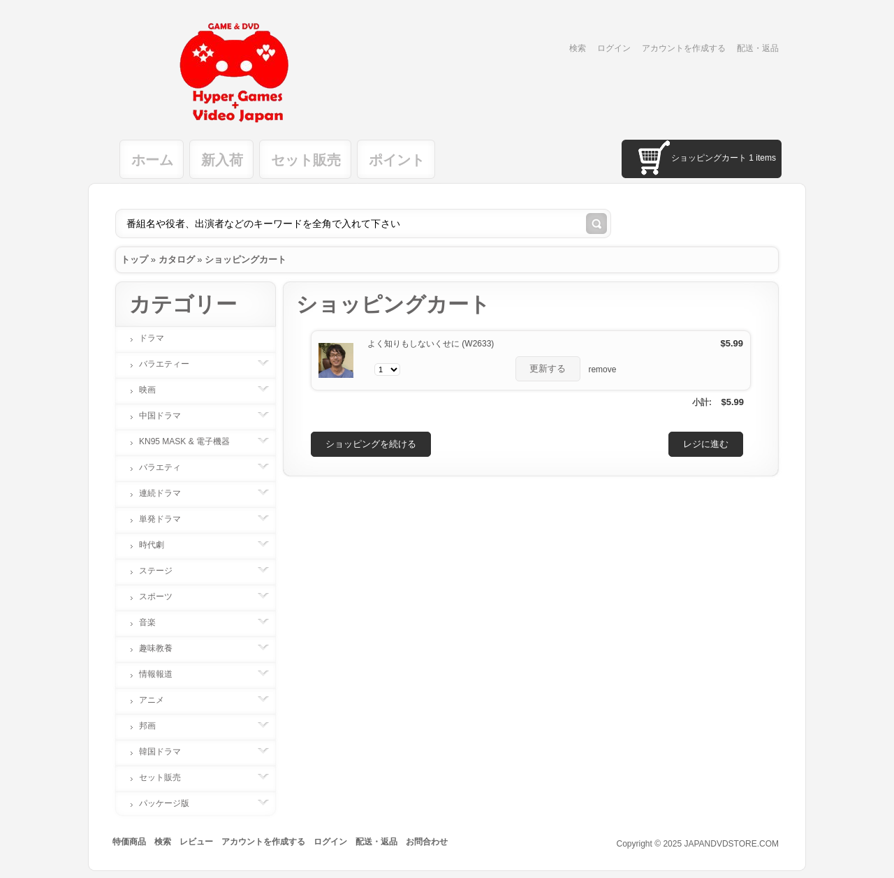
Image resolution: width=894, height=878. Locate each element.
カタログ (177, 259)
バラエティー (171, 364)
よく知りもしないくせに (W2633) (430, 344)
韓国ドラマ (167, 751)
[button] (548, 368)
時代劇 (158, 545)
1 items (762, 158)
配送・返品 (758, 48)
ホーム (152, 160)
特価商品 (129, 842)
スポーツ (162, 596)
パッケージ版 (171, 803)
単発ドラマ (167, 519)
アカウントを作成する (684, 48)
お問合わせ (427, 842)
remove (602, 369)
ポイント (397, 160)
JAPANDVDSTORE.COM (731, 844)
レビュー (196, 842)
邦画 (154, 726)
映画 (154, 390)
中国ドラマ (167, 415)
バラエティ (167, 467)
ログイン (614, 48)
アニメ (158, 700)
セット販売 (306, 160)
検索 (577, 48)
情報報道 (162, 674)
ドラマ (151, 338)
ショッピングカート (245, 259)
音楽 (154, 622)
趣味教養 (162, 648)
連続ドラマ (167, 493)
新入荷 (222, 160)
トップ (134, 259)
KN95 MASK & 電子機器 (191, 441)
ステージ (162, 571)
